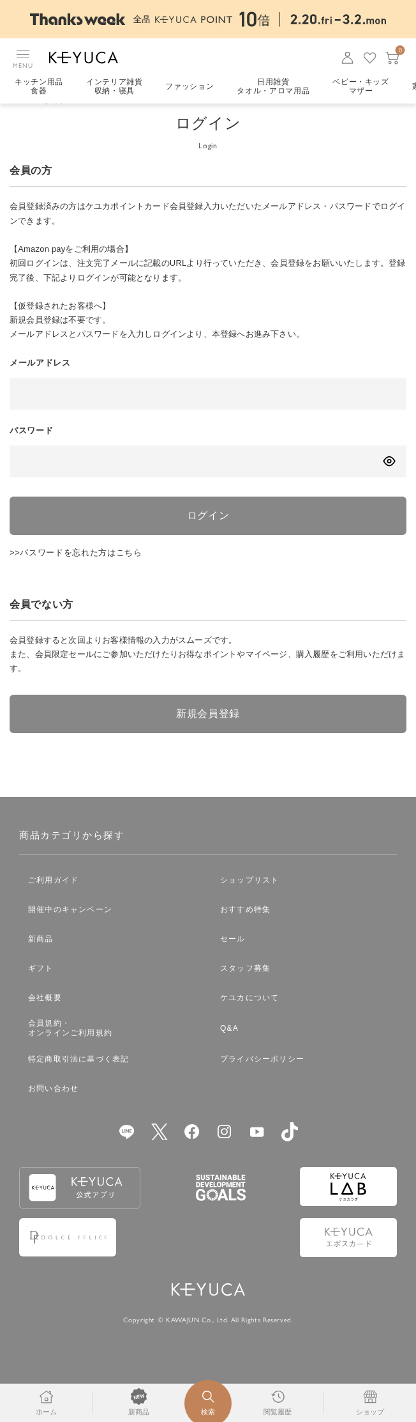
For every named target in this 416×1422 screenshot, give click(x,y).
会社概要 (45, 1015)
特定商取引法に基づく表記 (78, 1076)
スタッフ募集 (245, 986)
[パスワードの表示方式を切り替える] (389, 479)
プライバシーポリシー (262, 1076)
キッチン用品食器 (39, 86)
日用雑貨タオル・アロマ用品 (273, 86)
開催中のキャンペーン (70, 927)
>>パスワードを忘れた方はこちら (76, 570)
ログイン (208, 533)
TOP (18, 119)
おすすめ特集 (245, 927)
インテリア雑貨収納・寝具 (114, 86)
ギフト (41, 986)
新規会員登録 (208, 731)
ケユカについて (249, 1015)
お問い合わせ (53, 1106)
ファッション (189, 86)
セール (233, 956)
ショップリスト (249, 897)
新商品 (41, 956)
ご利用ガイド (53, 897)
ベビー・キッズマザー (360, 86)
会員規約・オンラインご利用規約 (70, 1046)
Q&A (229, 1046)
